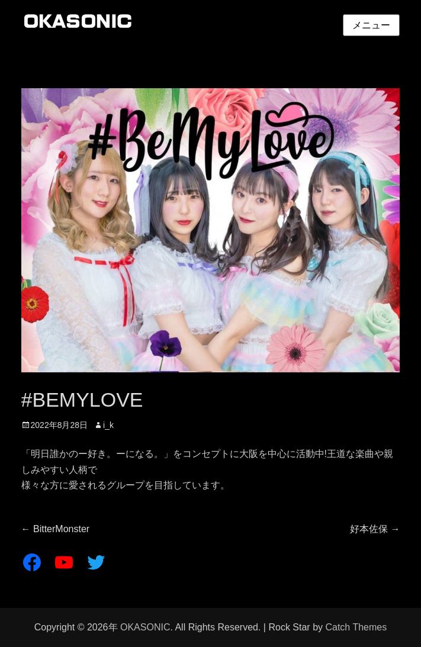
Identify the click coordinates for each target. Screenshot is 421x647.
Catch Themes (356, 627)
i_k (108, 425)
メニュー (371, 25)
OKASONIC (145, 627)
